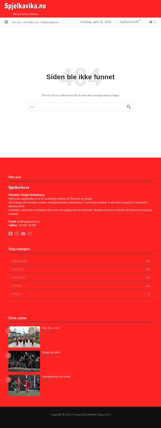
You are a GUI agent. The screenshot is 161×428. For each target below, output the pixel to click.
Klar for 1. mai (50, 328)
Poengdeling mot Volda (56, 376)
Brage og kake (51, 352)
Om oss (16, 22)
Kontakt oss (31, 22)
